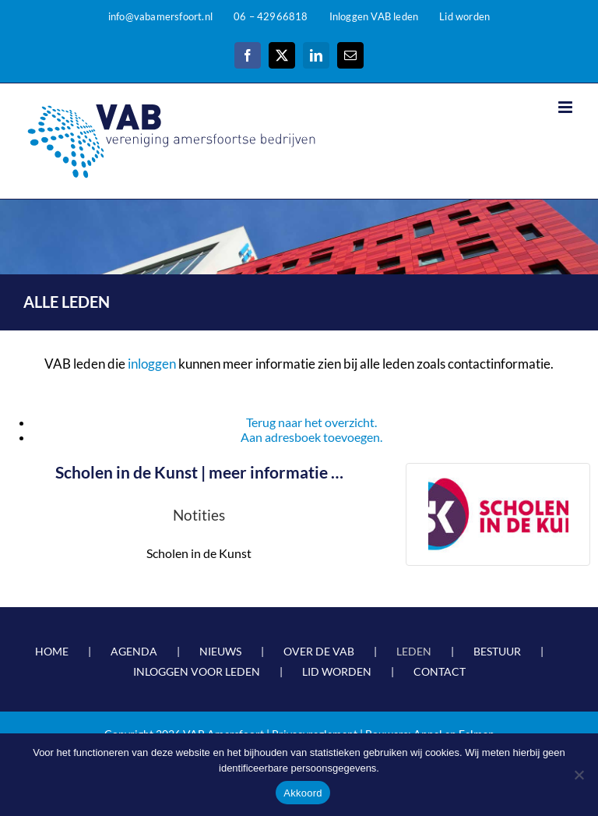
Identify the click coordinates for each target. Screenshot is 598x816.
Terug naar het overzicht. (311, 422)
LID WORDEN (336, 671)
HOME (52, 651)
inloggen (152, 363)
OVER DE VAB (318, 651)
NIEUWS (220, 651)
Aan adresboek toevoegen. (311, 436)
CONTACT (439, 671)
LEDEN (413, 651)
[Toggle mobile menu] (566, 107)
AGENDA (134, 651)
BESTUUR (497, 651)
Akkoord (302, 793)
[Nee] (578, 774)
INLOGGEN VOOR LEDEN (196, 671)
